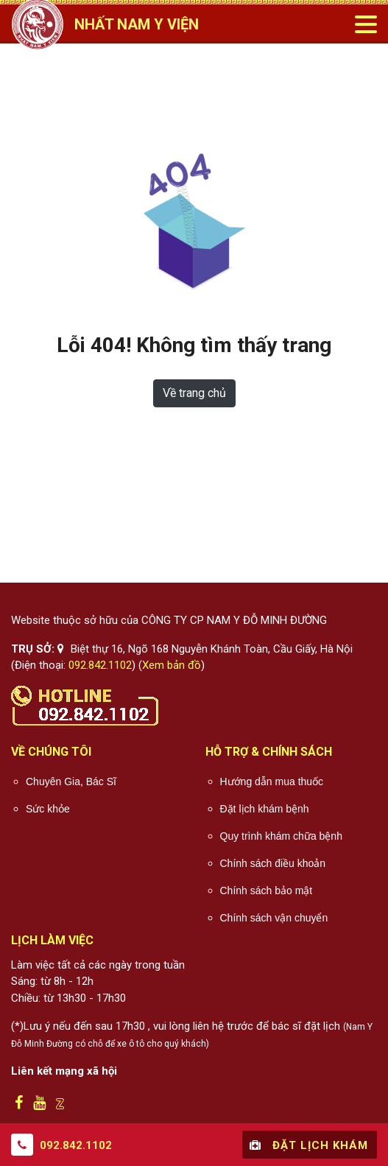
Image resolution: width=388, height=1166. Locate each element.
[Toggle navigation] (365, 24)
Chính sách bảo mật (266, 890)
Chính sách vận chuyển (274, 918)
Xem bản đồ (171, 665)
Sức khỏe (48, 809)
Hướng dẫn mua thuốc (272, 781)
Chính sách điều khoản (273, 863)
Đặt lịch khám (307, 1145)
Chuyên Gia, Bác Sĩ (71, 781)
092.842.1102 (100, 665)
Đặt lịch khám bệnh (264, 809)
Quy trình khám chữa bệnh (281, 836)
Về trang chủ (194, 393)
